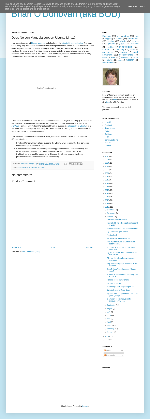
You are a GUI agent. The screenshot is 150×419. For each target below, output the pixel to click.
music (133, 50)
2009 (107, 336)
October (110, 217)
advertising (22, 167)
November (111, 213)
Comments (109, 355)
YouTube (108, 143)
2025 (107, 160)
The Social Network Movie (117, 220)
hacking (111, 47)
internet (105, 49)
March (109, 325)
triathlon (124, 58)
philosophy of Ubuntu (77, 126)
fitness (135, 41)
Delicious (108, 134)
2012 (107, 200)
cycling (110, 41)
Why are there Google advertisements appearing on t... (121, 259)
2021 (107, 173)
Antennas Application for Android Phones (122, 228)
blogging (108, 39)
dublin (123, 41)
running (123, 52)
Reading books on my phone (118, 280)
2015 (107, 190)
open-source (35, 167)
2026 (107, 156)
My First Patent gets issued (117, 232)
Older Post (89, 247)
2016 (107, 187)
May (109, 319)
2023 (107, 166)
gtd (122, 44)
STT (118, 36)
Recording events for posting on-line (120, 287)
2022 (107, 170)
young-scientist (108, 62)
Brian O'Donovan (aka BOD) (66, 14)
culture (119, 38)
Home (53, 247)
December (111, 210)
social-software (126, 55)
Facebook (108, 125)
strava (104, 57)
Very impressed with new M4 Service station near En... (121, 243)
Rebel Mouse (110, 128)
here (115, 100)
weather (130, 60)
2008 (107, 340)
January (110, 332)
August (110, 309)
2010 (107, 207)
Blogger (85, 406)
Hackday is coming (114, 283)
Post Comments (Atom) (31, 252)
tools (113, 57)
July (109, 312)
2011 (107, 204)
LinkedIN (108, 122)
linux (28, 167)
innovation (125, 46)
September (111, 305)
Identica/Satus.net (111, 140)
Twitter (107, 131)
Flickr (107, 137)
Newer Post (16, 247)
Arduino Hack (112, 235)
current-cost (132, 38)
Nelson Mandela (38, 43)
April (109, 322)
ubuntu (42, 167)
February (111, 329)
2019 (107, 177)
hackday (134, 44)
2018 (107, 180)
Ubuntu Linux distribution (72, 43)
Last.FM (108, 146)
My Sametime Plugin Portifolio (118, 238)
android (125, 36)
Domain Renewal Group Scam (118, 290)
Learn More (132, 6)
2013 (107, 197)
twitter (135, 57)
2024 (107, 163)
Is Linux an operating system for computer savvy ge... (119, 300)
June (109, 315)
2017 (107, 183)
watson (120, 60)
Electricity (106, 36)
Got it (143, 6)
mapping (120, 49)
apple (136, 36)
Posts (107, 351)
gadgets (111, 44)
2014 (107, 193)
